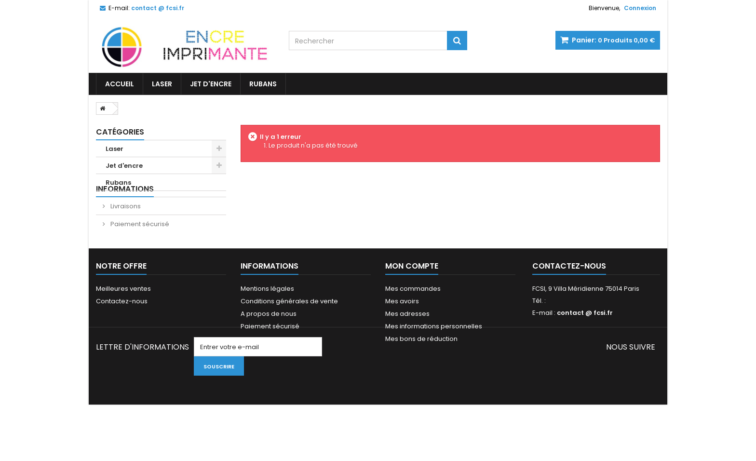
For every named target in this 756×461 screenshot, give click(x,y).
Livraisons (125, 225)
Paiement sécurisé (139, 242)
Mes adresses (407, 345)
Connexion (640, 8)
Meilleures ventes (123, 320)
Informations (125, 207)
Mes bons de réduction (421, 370)
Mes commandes (413, 320)
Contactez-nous (122, 333)
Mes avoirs (402, 333)
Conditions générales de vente (289, 333)
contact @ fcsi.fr (585, 344)
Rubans (263, 84)
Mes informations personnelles (433, 358)
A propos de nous (269, 345)
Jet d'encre (210, 84)
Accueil (119, 84)
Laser (162, 84)
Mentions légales (267, 320)
